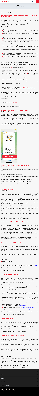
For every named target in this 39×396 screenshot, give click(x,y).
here (37, 183)
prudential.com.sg (21, 85)
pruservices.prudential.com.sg (27, 87)
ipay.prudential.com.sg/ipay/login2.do (27, 88)
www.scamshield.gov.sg (14, 102)
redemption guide (22, 186)
